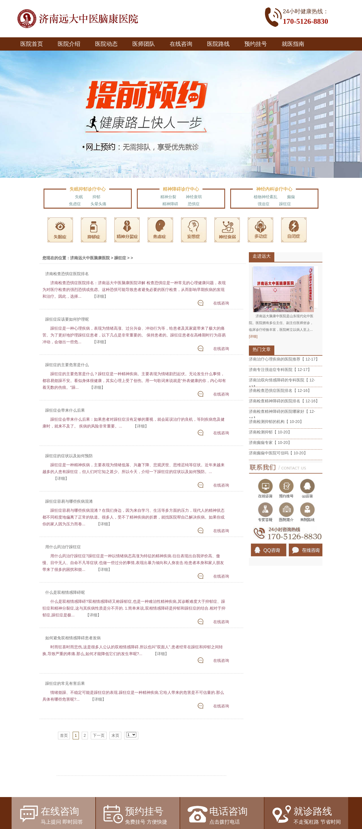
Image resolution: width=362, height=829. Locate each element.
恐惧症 (194, 204)
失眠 (79, 197)
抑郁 (96, 197)
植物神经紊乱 (265, 197)
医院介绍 (69, 44)
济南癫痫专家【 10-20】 (270, 442)
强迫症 (264, 204)
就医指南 (293, 44)
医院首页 (31, 44)
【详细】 (100, 296)
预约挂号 (255, 44)
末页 (115, 735)
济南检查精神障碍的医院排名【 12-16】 (284, 401)
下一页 (99, 735)
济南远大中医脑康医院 (90, 258)
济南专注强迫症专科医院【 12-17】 (280, 369)
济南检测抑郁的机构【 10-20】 (276, 421)
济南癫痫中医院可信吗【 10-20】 (278, 453)
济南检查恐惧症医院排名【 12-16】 (280, 390)
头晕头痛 (98, 204)
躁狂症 (285, 204)
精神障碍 (170, 204)
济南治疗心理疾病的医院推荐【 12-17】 (284, 359)
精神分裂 (168, 197)
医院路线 (218, 44)
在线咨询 (181, 44)
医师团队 (143, 44)
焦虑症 (75, 204)
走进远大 (262, 256)
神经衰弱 (194, 197)
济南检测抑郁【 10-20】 (270, 432)
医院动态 (106, 44)
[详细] (253, 336)
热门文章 (262, 349)
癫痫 (291, 197)
